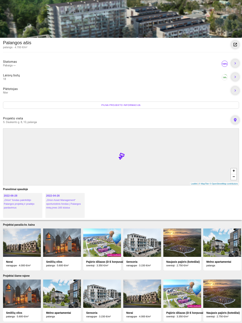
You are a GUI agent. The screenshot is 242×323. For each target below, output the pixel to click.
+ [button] (234, 171)
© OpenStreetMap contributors (224, 184)
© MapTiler (204, 184)
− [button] (234, 177)
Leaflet (194, 184)
